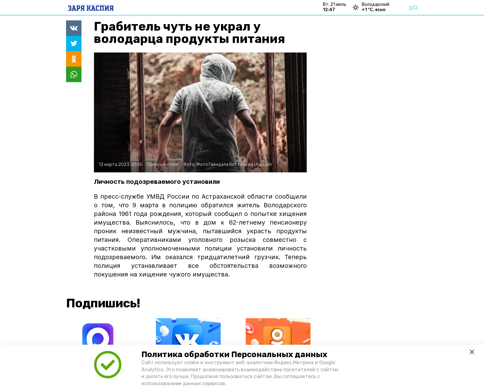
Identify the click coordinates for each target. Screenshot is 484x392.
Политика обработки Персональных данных (234, 354)
